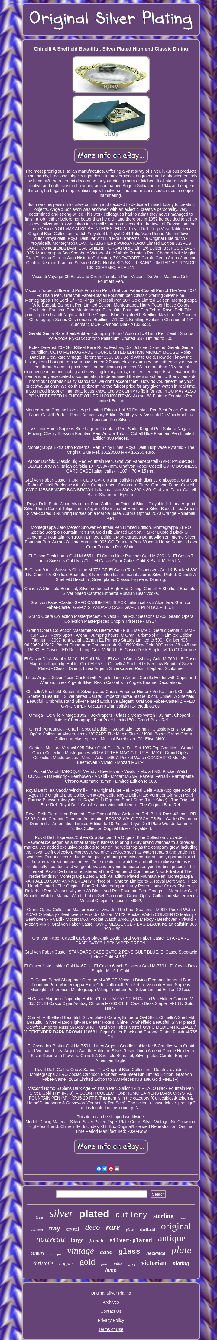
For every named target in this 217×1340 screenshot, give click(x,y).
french (96, 1240)
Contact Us (110, 1311)
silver (61, 1213)
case (106, 1251)
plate (181, 1250)
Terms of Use (111, 1329)
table (118, 1264)
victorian (154, 1262)
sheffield (147, 1229)
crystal (72, 1229)
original (176, 1226)
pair (104, 1264)
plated (94, 1213)
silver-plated (130, 1241)
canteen (37, 1229)
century (38, 1253)
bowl (183, 1218)
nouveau (50, 1238)
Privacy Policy (111, 1320)
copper (66, 1263)
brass (40, 1217)
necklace (155, 1253)
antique (172, 1238)
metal (131, 1265)
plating (181, 1263)
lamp (110, 1270)
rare (113, 1227)
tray (54, 1228)
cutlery (131, 1215)
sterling (163, 1215)
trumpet (55, 1254)
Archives (111, 1302)
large (77, 1240)
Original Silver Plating (111, 1293)
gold (87, 1261)
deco (92, 1227)
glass (129, 1252)
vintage (80, 1250)
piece (130, 1229)
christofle (43, 1263)
